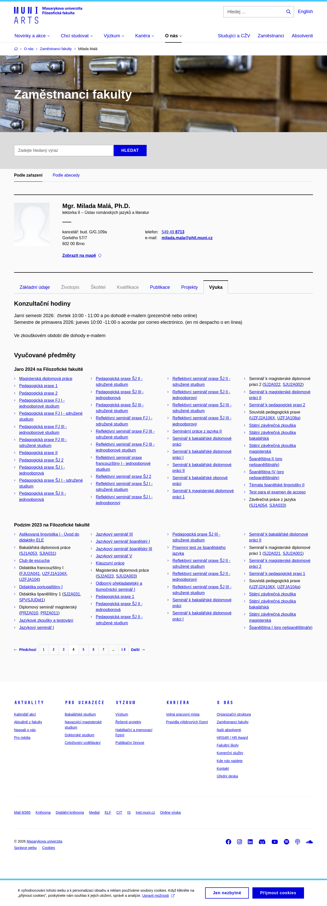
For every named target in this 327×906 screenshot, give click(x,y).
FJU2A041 (30, 573)
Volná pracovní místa (183, 714)
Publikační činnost (129, 743)
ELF (108, 812)
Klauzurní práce (110, 563)
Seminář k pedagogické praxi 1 (277, 573)
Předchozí (25, 650)
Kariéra (177, 702)
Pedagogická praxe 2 (38, 393)
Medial (94, 812)
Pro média (22, 738)
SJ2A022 (272, 384)
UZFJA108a (288, 418)
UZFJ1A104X (54, 573)
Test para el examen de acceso (277, 492)
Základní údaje (35, 287)
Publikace (160, 287)
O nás (225, 702)
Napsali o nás (25, 730)
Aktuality (29, 702)
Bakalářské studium (80, 714)
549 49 (173, 232)
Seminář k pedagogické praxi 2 (277, 405)
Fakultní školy (228, 745)
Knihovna (43, 812)
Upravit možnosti (158, 898)
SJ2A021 (272, 553)
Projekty (189, 287)
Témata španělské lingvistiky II (277, 485)
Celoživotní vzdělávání (82, 743)
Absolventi (302, 35)
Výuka (216, 287)
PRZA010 (29, 613)
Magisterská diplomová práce (45, 378)
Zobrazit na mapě (81, 256)
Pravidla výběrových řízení (187, 722)
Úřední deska (227, 776)
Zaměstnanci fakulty (233, 722)
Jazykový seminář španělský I (123, 541)
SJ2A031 (71, 594)
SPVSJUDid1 (31, 600)
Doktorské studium (79, 735)
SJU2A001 (292, 553)
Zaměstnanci (271, 35)
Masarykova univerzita (44, 841)
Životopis (70, 287)
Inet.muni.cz (145, 812)
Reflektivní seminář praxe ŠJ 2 (123, 476)
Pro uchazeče (84, 702)
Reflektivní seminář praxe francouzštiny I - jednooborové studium (123, 463)
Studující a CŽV (234, 35)
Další (138, 650)
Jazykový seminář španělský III (124, 549)
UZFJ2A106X (262, 418)
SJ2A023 (105, 576)
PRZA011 (49, 613)
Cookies (48, 848)
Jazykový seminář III (114, 534)
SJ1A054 (258, 505)
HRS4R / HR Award (232, 738)
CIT (119, 812)
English (305, 11)
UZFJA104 (29, 579)
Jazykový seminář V (114, 556)
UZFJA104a (288, 587)
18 (123, 649)
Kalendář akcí (25, 714)
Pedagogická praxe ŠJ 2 (41, 460)
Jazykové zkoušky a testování (46, 620)
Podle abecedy (66, 175)
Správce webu (25, 848)
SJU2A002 (292, 384)
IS (129, 812)
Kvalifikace (128, 287)
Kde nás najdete (229, 761)
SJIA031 (47, 553)
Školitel (98, 287)
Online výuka (170, 812)
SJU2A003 (126, 576)
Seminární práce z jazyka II (197, 431)
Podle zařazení (28, 175)
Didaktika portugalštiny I (41, 587)
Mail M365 (22, 812)
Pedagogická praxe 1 (38, 386)
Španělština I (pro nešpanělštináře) (280, 627)
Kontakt (223, 768)
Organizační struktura (234, 714)
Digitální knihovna (70, 812)
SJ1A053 (28, 553)
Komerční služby (230, 753)
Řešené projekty (128, 722)
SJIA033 (277, 505)
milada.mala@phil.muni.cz (187, 238)
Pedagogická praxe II (38, 453)
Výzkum (125, 702)
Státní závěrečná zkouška (272, 425)
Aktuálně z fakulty (28, 722)
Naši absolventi (229, 730)
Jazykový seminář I (36, 627)
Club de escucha (34, 560)
